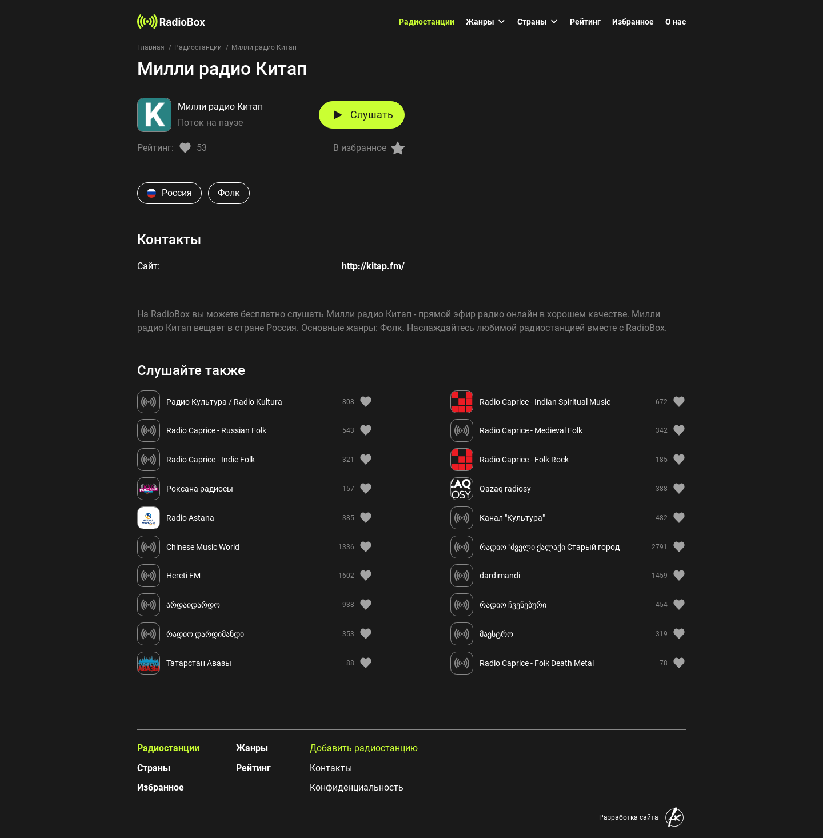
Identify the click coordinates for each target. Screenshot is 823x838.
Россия (169, 192)
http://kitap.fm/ (373, 266)
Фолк (229, 192)
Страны (537, 21)
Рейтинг (585, 21)
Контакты (331, 768)
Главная (151, 47)
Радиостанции (426, 21)
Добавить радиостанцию (364, 748)
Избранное (633, 21)
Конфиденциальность (356, 787)
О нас (675, 21)
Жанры (486, 21)
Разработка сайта (628, 817)
